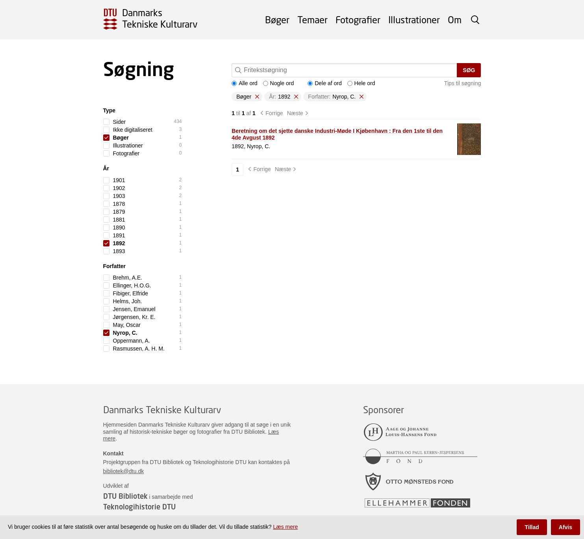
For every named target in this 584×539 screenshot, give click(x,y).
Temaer (312, 19)
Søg (469, 70)
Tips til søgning (462, 83)
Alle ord (244, 83)
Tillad (532, 527)
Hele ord (361, 83)
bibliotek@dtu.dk (123, 471)
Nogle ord (278, 83)
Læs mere (285, 527)
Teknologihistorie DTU (139, 506)
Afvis (565, 527)
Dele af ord (324, 83)
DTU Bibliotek (125, 496)
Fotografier (358, 19)
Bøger (277, 19)
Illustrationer (414, 19)
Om (455, 19)
